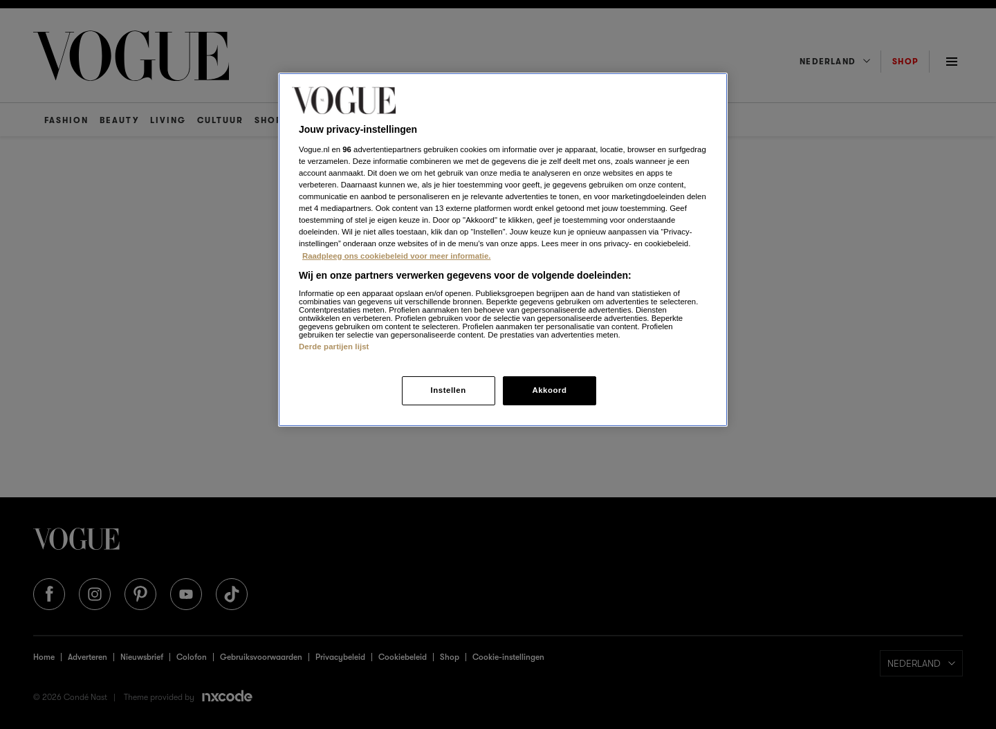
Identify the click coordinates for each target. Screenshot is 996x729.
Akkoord (549, 390)
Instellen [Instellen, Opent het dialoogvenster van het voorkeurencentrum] (447, 390)
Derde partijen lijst (334, 346)
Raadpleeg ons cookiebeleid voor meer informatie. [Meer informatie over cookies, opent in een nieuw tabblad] (396, 256)
